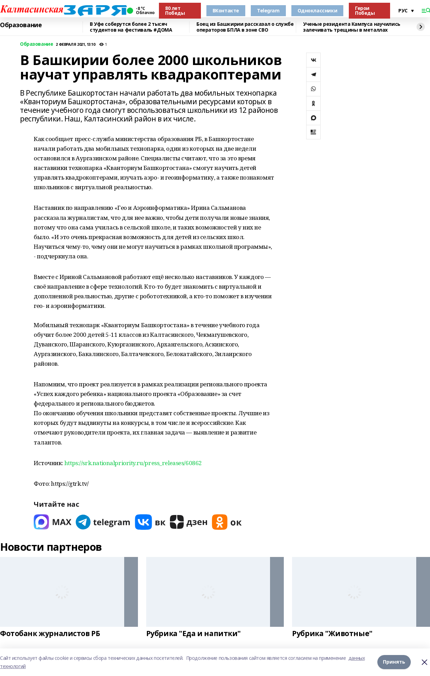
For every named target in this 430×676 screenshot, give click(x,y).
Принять (394, 662)
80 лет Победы (175, 10)
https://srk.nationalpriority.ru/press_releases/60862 (133, 463)
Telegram (268, 10)
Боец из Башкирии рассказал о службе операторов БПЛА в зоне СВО (244, 27)
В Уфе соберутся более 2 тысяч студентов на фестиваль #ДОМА (131, 27)
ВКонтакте (226, 10)
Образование (21, 25)
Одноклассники (317, 10)
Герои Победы (365, 10)
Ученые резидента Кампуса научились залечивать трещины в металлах (351, 27)
